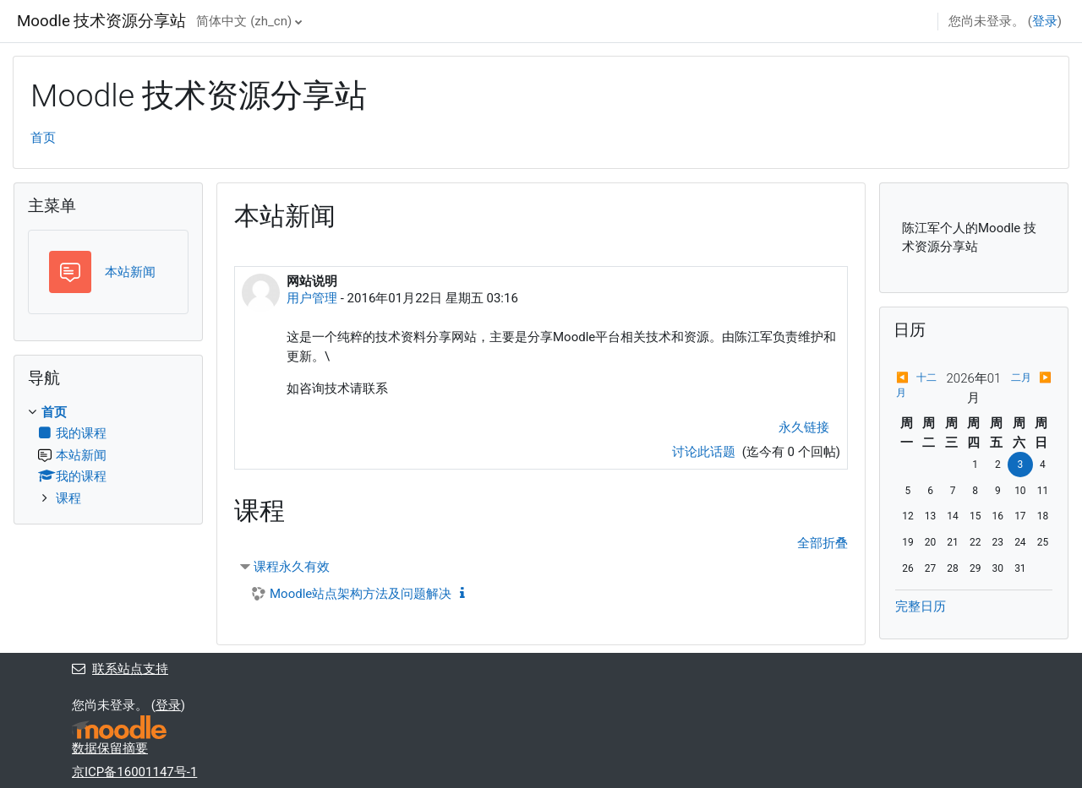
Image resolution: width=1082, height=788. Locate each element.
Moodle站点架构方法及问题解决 (360, 593)
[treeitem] (108, 455)
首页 (43, 137)
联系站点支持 (120, 669)
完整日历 (920, 606)
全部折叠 (822, 543)
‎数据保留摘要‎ (110, 748)
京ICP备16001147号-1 (134, 772)
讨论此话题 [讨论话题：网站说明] (705, 451)
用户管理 (312, 298)
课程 (68, 498)
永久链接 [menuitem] (804, 427)
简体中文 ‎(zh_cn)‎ (244, 21)
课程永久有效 (292, 566)
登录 (1044, 21)
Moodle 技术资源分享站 (101, 21)
